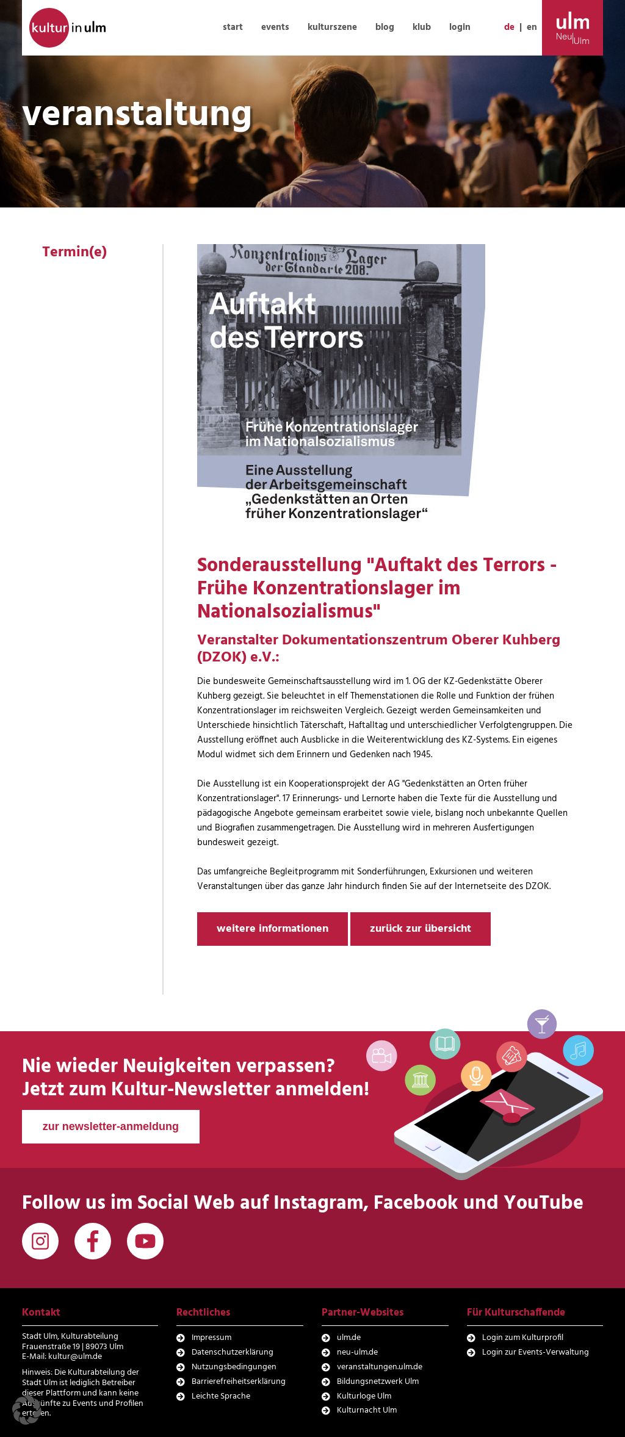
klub (422, 27)
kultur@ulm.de (75, 1357)
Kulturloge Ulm (364, 1396)
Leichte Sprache (221, 1396)
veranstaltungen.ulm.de (379, 1367)
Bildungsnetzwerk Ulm (378, 1382)
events (275, 27)
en (532, 27)
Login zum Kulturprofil (522, 1338)
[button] (27, 1410)
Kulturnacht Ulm (367, 1410)
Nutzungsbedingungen (234, 1367)
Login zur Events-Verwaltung (535, 1352)
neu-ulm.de (357, 1352)
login (460, 27)
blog (384, 27)
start (233, 27)
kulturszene (332, 27)
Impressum (211, 1338)
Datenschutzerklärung (232, 1352)
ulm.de (349, 1338)
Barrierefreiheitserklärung (239, 1382)
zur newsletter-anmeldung (111, 1126)
